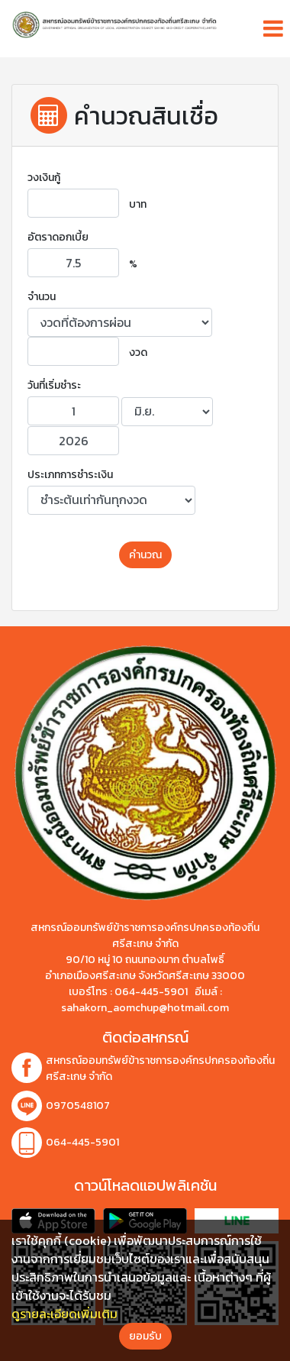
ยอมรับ (145, 1336)
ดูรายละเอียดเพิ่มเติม (64, 1313)
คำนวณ (145, 555)
